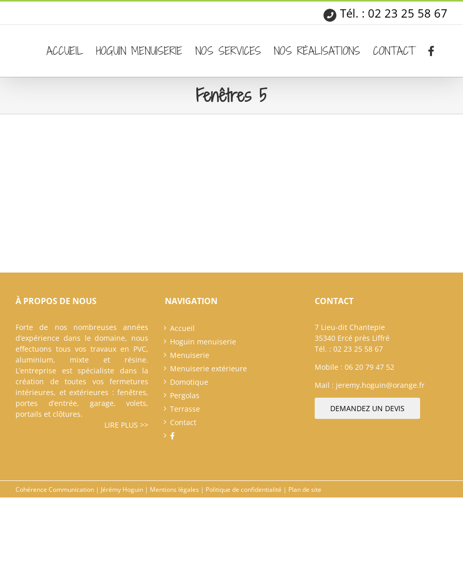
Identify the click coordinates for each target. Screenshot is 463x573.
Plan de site (304, 489)
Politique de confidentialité (244, 489)
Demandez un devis (367, 408)
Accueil (182, 328)
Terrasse (185, 409)
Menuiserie (189, 355)
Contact (183, 422)
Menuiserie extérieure (208, 368)
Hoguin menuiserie (203, 341)
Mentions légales (174, 489)
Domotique (189, 382)
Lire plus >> (126, 425)
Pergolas (184, 395)
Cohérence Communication (55, 489)
